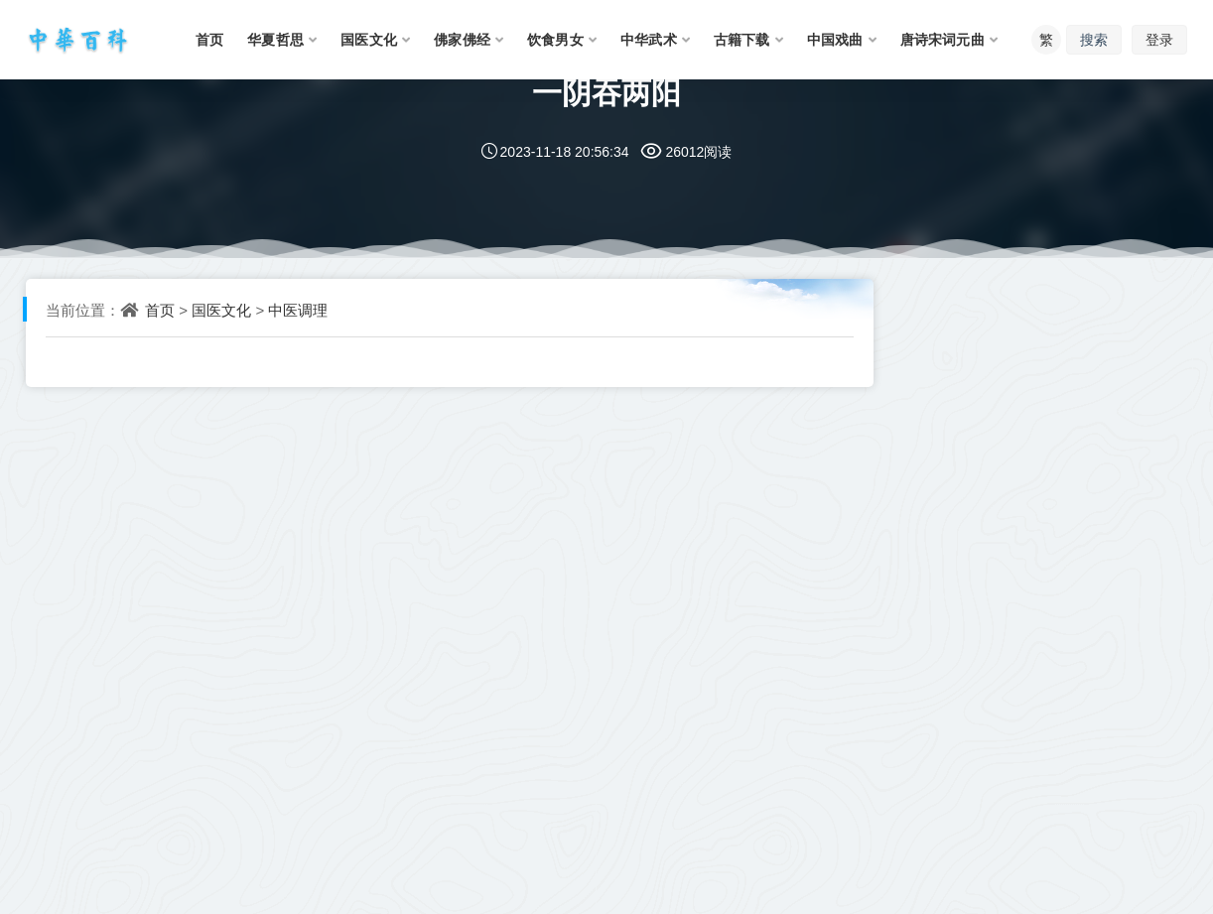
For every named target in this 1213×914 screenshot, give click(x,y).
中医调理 (298, 310)
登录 (1159, 39)
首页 (160, 310)
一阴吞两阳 (606, 91)
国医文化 (221, 310)
